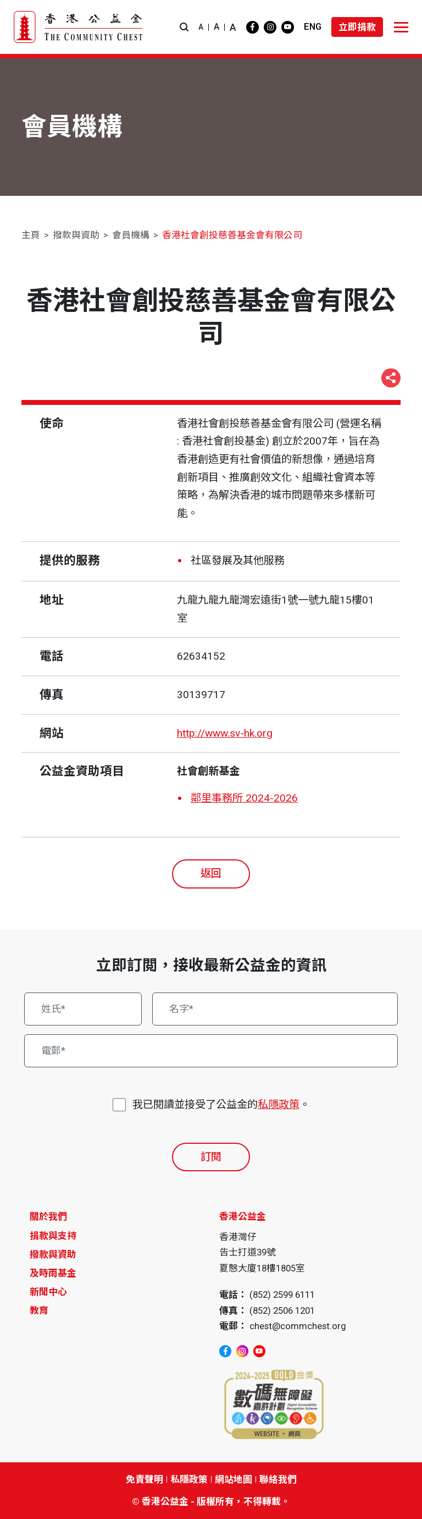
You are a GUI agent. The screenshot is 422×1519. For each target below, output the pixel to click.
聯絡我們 (278, 1479)
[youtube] (287, 27)
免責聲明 (144, 1479)
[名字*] (275, 1009)
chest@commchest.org (297, 1325)
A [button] (200, 27)
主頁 (30, 234)
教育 (39, 1310)
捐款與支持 (53, 1235)
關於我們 (48, 1216)
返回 (211, 873)
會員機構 (130, 234)
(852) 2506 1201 (282, 1310)
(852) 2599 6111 (282, 1294)
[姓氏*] (83, 1009)
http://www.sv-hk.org (225, 733)
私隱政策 (278, 1104)
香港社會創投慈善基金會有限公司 (232, 234)
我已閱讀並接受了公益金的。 (221, 1105)
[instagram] (270, 27)
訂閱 (211, 1156)
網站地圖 (233, 1479)
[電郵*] (211, 1050)
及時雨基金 (53, 1273)
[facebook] (252, 27)
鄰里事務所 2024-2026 (244, 798)
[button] (184, 27)
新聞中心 (48, 1291)
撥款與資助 (76, 234)
